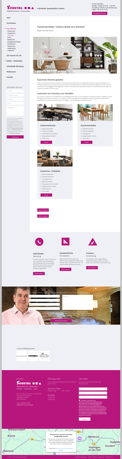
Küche (9, 37)
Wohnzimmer (11, 31)
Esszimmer (10, 35)
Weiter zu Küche (43, 216)
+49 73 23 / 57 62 (102, 9)
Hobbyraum (10, 50)
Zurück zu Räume (43, 210)
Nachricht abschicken (61, 321)
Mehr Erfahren (39, 273)
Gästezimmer (11, 46)
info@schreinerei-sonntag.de (17, 128)
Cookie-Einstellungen (81, 457)
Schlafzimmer (11, 33)
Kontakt (94, 457)
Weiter (46, 142)
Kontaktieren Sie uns (100, 13)
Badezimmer (11, 39)
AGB (89, 457)
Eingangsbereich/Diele (14, 42)
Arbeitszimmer (11, 48)
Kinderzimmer (11, 44)
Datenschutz (109, 457)
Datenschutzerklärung (15, 133)
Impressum (101, 457)
